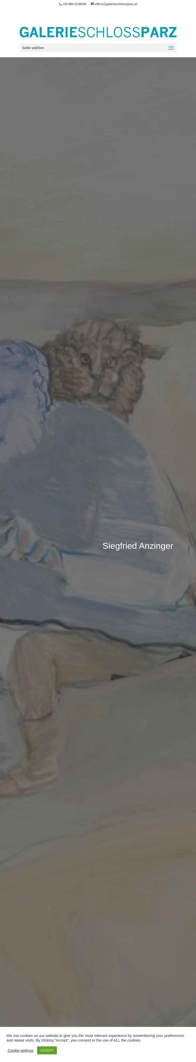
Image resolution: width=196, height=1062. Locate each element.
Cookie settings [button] (20, 1050)
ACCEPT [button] (47, 1050)
